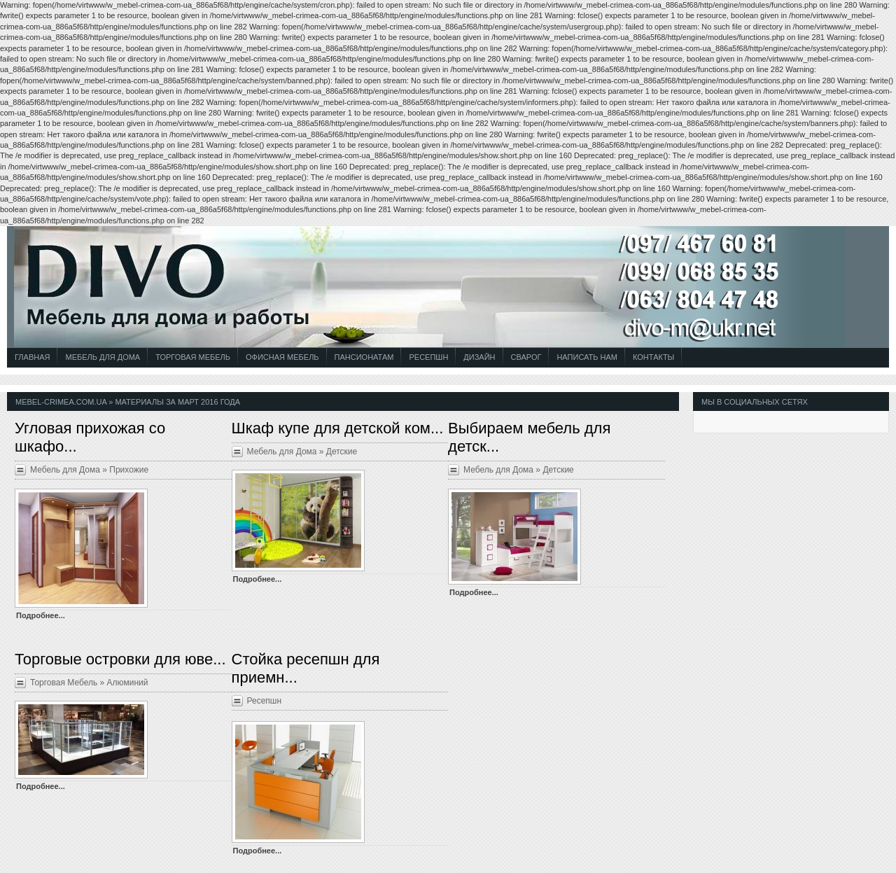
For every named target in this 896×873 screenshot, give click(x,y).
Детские (341, 451)
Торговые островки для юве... (120, 659)
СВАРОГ (526, 357)
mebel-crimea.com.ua (60, 402)
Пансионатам (364, 357)
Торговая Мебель (192, 357)
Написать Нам (586, 357)
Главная (32, 357)
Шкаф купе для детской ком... (338, 428)
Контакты (653, 357)
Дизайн (479, 357)
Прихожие (128, 470)
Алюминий (127, 682)
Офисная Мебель (282, 357)
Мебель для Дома (102, 357)
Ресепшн (428, 357)
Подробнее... (40, 615)
